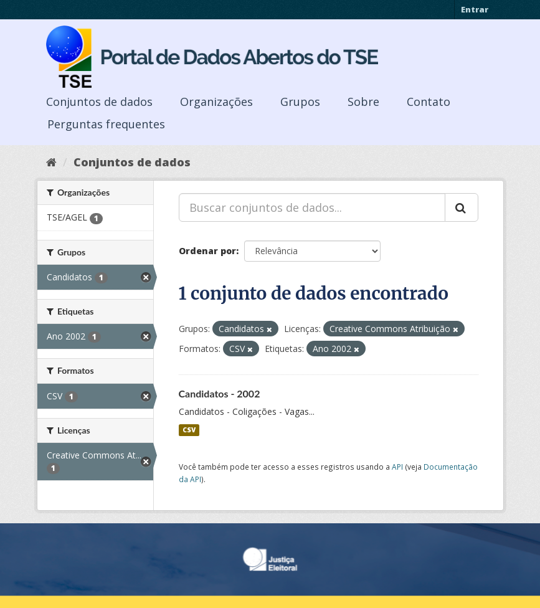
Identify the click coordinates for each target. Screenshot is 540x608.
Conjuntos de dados (99, 101)
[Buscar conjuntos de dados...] (312, 207)
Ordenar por (207, 251)
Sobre (363, 101)
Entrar (474, 9)
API (397, 467)
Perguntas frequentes (106, 123)
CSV (189, 429)
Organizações (216, 101)
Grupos (300, 101)
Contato (428, 101)
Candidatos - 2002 (219, 393)
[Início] (51, 161)
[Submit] (461, 207)
